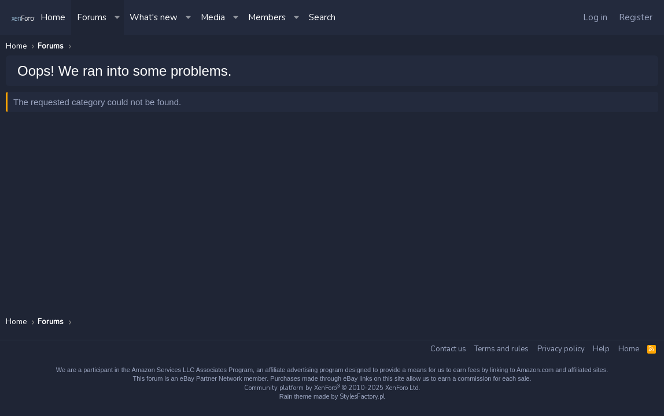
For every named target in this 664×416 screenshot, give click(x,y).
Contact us (448, 349)
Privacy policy (561, 349)
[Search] (322, 17)
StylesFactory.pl (362, 396)
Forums (91, 17)
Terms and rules (501, 349)
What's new (154, 17)
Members (267, 17)
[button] (118, 17)
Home (52, 17)
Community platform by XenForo (332, 388)
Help (601, 349)
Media (213, 17)
